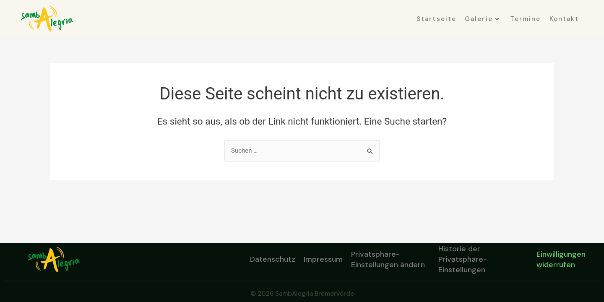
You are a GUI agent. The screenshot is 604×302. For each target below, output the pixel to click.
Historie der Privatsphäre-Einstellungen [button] (462, 259)
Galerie (482, 19)
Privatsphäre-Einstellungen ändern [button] (388, 259)
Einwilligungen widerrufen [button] (561, 259)
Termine (525, 19)
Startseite (436, 19)
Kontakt (564, 19)
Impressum (323, 259)
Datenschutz (272, 259)
